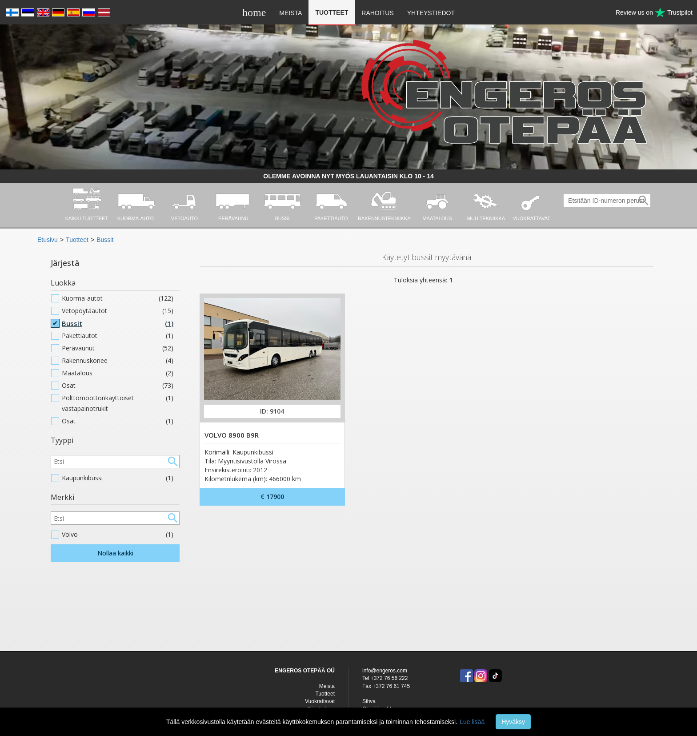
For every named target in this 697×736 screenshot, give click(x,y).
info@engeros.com (384, 671)
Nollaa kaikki (115, 553)
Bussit (104, 239)
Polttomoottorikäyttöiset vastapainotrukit (117, 403)
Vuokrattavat (320, 701)
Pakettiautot (117, 335)
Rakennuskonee (117, 360)
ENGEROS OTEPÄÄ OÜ (305, 671)
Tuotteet (331, 12)
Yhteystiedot (431, 12)
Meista (290, 12)
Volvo (117, 534)
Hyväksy (513, 721)
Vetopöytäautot (117, 311)
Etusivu (47, 239)
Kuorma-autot (117, 298)
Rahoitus (377, 12)
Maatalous (117, 373)
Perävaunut (117, 348)
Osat (117, 385)
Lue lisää (472, 721)
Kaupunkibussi (117, 478)
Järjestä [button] (65, 262)
